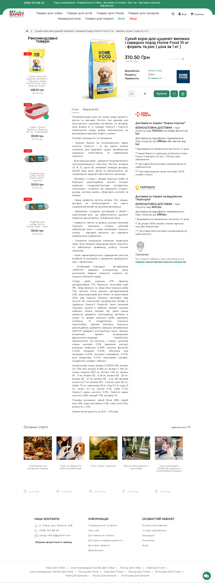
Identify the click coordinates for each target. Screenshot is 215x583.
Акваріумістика (69, 18)
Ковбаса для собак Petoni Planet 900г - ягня (37, 224)
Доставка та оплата (114, 2)
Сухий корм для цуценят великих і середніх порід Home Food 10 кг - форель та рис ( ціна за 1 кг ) (92, 31)
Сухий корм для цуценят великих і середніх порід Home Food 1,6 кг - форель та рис (37, 81)
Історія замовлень (154, 530)
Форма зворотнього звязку (53, 542)
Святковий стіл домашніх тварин (37, 467)
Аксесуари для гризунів (135, 575)
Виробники (107, 5)
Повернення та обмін (89, 2)
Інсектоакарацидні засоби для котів (51, 571)
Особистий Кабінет (155, 525)
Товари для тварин (99, 18)
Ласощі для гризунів (104, 575)
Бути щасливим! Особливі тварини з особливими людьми (169, 468)
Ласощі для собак (130, 567)
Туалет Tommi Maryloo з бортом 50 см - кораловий (37, 129)
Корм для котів (156, 567)
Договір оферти (99, 545)
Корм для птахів (113, 571)
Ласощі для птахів (139, 571)
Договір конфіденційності (105, 540)
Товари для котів (79, 13)
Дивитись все (181, 426)
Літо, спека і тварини (103, 465)
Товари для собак (49, 13)
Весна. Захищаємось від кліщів (136, 467)
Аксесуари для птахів (168, 571)
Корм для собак (55, 567)
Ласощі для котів (88, 571)
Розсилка (148, 540)
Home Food (155, 70)
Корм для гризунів (76, 575)
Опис (75, 109)
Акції (133, 18)
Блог (121, 18)
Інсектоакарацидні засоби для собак (92, 567)
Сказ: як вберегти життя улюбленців (70, 467)
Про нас (132, 2)
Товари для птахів (110, 13)
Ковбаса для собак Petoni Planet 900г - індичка (37, 177)
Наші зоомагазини (64, 2)
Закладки (148, 535)
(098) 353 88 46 (34, 3)
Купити (162, 93)
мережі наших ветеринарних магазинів (160, 262)
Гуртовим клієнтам (149, 2)
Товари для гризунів (143, 13)
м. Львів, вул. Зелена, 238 (53, 525)
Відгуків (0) (90, 109)
